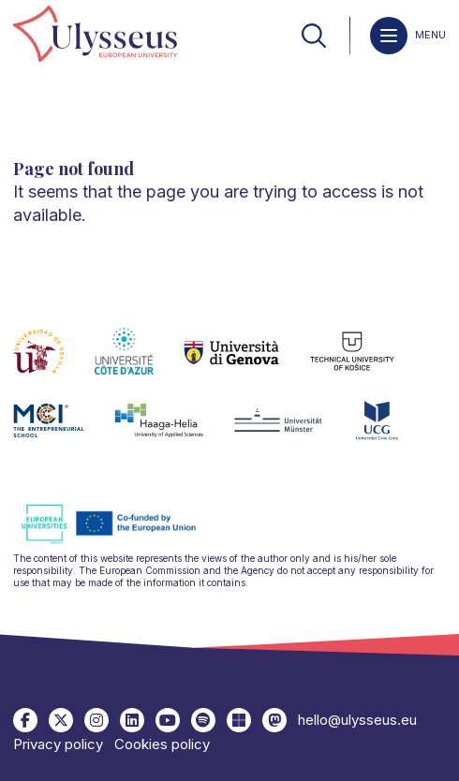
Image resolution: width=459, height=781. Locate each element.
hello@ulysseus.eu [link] (357, 720)
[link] (95, 35)
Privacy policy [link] (58, 744)
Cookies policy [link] (162, 744)
